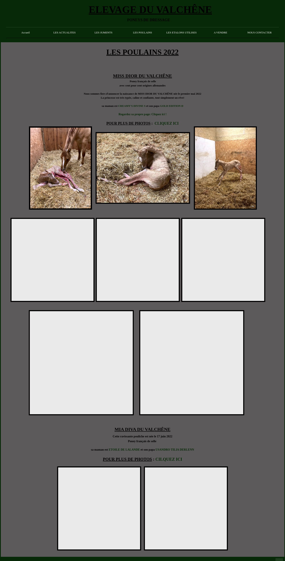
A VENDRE (220, 32)
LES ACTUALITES (64, 32)
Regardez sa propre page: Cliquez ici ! (142, 114)
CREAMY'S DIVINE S (132, 105)
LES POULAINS (142, 32)
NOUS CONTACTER (259, 32)
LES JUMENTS (103, 32)
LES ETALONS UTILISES (181, 32)
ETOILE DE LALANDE (124, 449)
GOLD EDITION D (171, 105)
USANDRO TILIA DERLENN (175, 449)
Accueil (25, 32)
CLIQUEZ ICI (167, 123)
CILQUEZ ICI (168, 459)
